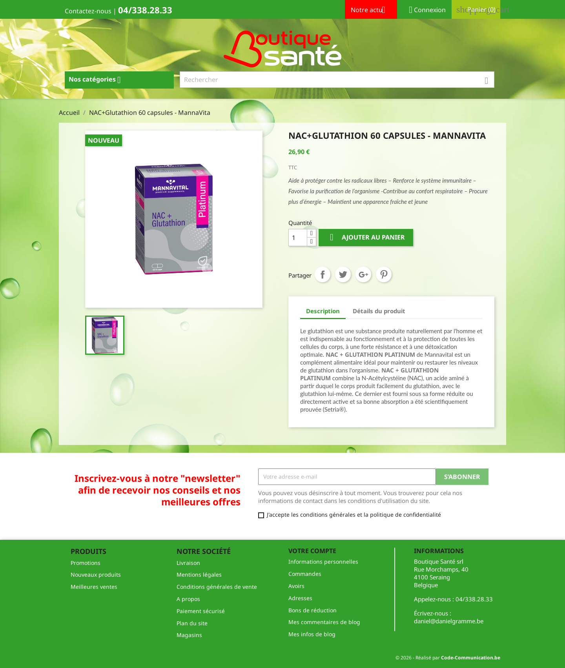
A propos (188, 599)
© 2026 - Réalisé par (448, 657)
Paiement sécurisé (201, 611)
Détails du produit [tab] (379, 311)
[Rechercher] (337, 79)
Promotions (85, 562)
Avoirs (296, 586)
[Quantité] (297, 237)
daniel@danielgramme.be (448, 621)
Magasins (189, 635)
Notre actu (371, 10)
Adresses (300, 598)
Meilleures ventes (94, 586)
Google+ (363, 274)
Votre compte (312, 550)
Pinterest (384, 274)
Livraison (188, 562)
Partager (322, 274)
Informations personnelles (323, 561)
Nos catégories (98, 80)
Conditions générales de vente (217, 586)
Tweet (343, 274)
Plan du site (192, 623)
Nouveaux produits (96, 574)
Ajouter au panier (366, 237)
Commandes (304, 573)
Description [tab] (323, 311)
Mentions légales (199, 574)
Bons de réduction (312, 610)
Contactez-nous (88, 11)
